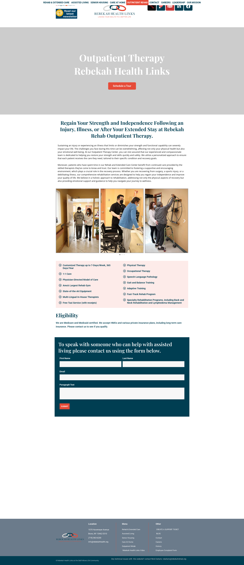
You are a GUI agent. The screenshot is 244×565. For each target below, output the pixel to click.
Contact (154, 2)
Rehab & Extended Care (56, 2)
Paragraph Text (67, 384)
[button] (59, 220)
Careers (166, 2)
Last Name (128, 358)
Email (62, 371)
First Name (65, 358)
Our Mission (194, 2)
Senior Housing (99, 2)
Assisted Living (80, 2)
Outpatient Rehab (137, 2)
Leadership (178, 2)
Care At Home (117, 2)
